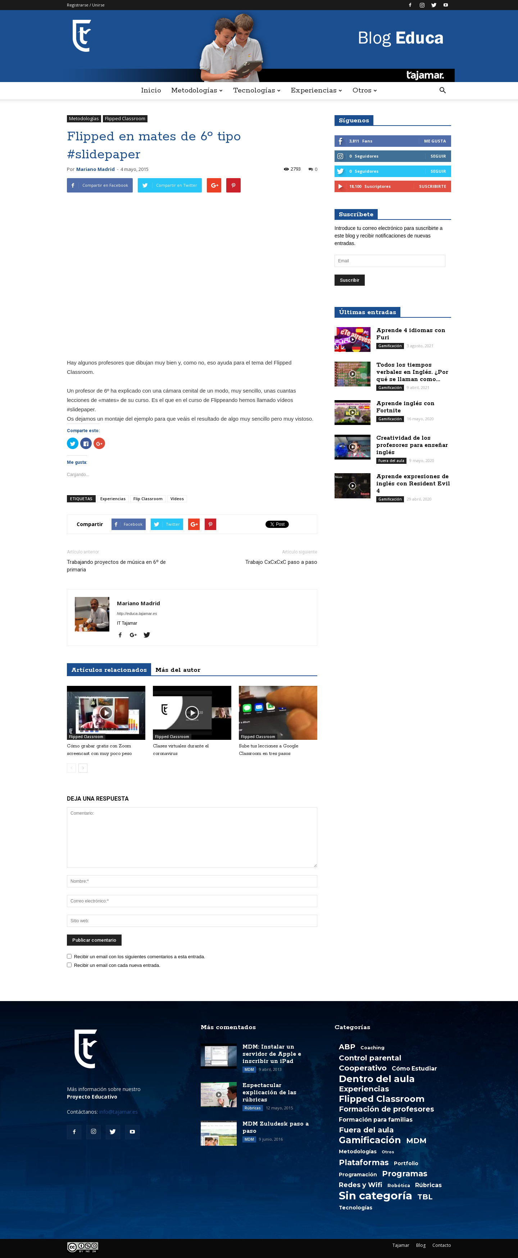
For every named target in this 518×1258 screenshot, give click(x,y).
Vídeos (177, 498)
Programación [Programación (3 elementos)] (358, 1174)
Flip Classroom (148, 498)
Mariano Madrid (95, 169)
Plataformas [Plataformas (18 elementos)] (364, 1162)
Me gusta (435, 141)
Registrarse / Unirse (86, 5)
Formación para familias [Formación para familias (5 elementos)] (376, 1120)
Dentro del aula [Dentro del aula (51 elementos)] (377, 1079)
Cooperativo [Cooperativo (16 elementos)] (363, 1068)
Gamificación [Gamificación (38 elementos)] (370, 1140)
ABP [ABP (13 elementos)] (347, 1047)
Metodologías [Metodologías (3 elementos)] (358, 1151)
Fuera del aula (391, 460)
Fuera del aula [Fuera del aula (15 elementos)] (366, 1130)
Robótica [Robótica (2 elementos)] (398, 1185)
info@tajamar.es (118, 1111)
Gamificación (390, 345)
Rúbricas (253, 1107)
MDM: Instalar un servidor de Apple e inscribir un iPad (271, 1054)
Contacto (441, 1245)
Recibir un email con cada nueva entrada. (117, 965)
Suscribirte (432, 186)
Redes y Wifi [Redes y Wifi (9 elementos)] (360, 1185)
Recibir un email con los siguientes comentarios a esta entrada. (139, 956)
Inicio (151, 90)
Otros (365, 90)
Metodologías (197, 90)
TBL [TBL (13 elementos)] (425, 1197)
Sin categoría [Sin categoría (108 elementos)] (375, 1196)
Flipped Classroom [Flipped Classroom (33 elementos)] (381, 1099)
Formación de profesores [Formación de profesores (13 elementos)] (386, 1109)
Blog (421, 1245)
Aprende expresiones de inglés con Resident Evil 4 (413, 484)
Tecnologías (257, 90)
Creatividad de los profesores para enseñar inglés (412, 445)
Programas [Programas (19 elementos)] (404, 1173)
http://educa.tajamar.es (137, 613)
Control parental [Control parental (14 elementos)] (370, 1058)
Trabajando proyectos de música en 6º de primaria (116, 566)
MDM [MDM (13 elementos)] (416, 1140)
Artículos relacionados (109, 670)
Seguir (438, 156)
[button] (442, 90)
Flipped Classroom (125, 118)
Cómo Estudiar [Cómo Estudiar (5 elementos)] (414, 1068)
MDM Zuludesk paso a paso (275, 1127)
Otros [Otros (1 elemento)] (388, 1152)
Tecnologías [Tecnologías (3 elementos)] (355, 1208)
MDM (249, 1069)
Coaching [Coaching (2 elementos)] (372, 1047)
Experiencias (316, 90)
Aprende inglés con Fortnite (405, 407)
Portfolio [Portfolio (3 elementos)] (406, 1163)
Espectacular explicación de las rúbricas (269, 1093)
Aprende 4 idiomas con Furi (410, 334)
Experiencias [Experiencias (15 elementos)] (364, 1089)
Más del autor (177, 670)
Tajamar (400, 1245)
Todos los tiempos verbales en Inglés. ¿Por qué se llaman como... (412, 372)
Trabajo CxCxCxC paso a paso (281, 562)
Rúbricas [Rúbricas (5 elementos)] (428, 1185)
